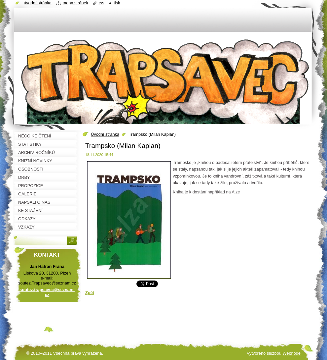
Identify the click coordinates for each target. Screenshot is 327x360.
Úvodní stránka (105, 134)
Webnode (291, 353)
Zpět (89, 292)
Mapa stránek (76, 2)
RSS (101, 2)
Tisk (117, 2)
